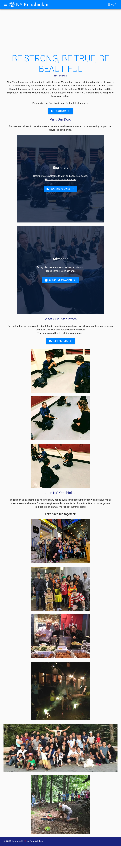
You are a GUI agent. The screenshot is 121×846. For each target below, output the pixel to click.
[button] (60, 189)
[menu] (5, 4)
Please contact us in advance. (60, 179)
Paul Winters (36, 841)
